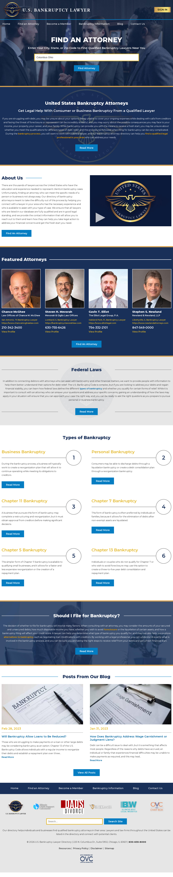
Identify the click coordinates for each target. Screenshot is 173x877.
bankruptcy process (29, 133)
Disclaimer (96, 848)
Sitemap (109, 848)
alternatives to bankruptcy (18, 637)
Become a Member (59, 23)
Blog (120, 23)
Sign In (162, 9)
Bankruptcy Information (94, 23)
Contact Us (138, 23)
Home (6, 23)
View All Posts (86, 772)
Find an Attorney (28, 23)
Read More (86, 147)
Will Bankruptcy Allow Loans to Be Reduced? (34, 736)
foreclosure (110, 629)
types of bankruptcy (91, 388)
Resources (65, 848)
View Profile (8, 331)
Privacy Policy (80, 848)
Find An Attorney (16, 233)
